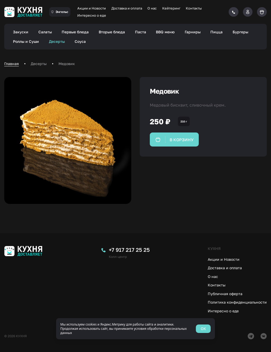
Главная (11, 63)
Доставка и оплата (126, 8)
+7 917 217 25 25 (129, 249)
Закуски (20, 32)
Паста (140, 32)
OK (203, 328)
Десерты (57, 41)
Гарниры (193, 32)
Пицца (216, 32)
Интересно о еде (91, 15)
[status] (135, 328)
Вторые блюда (112, 32)
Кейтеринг (171, 8)
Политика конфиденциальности (237, 302)
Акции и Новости (91, 8)
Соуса (80, 41)
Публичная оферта (225, 293)
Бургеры (240, 32)
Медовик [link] (66, 63)
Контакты (194, 8)
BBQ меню (165, 32)
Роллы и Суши (26, 41)
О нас (152, 8)
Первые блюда (75, 32)
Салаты (45, 32)
